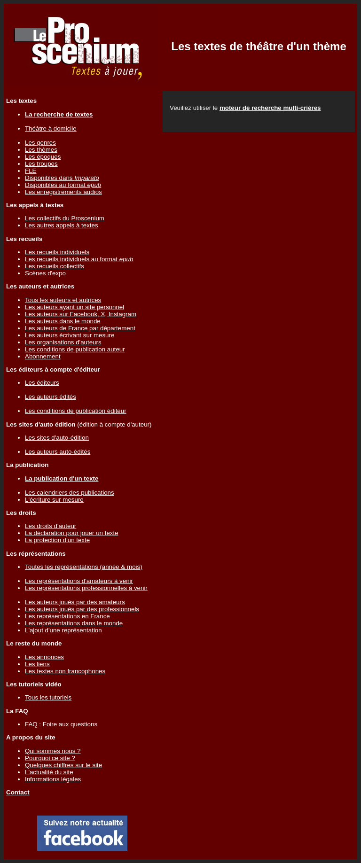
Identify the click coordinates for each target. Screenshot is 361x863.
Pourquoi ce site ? (50, 758)
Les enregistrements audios (63, 191)
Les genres (40, 142)
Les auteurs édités (50, 396)
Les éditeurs (42, 382)
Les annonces (44, 657)
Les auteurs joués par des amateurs (75, 602)
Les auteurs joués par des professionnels (82, 609)
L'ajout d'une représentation (63, 630)
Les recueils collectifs (54, 266)
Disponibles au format (63, 184)
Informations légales (53, 779)
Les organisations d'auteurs (63, 342)
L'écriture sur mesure (54, 499)
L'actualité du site (49, 772)
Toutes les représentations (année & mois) (83, 566)
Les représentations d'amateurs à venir (79, 580)
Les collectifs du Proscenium (64, 218)
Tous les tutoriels (48, 697)
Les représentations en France (67, 616)
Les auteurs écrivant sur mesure (69, 335)
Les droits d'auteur (50, 525)
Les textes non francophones (65, 671)
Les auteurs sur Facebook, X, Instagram (80, 314)
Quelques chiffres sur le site (63, 765)
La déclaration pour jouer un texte (71, 532)
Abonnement (43, 356)
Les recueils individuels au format (79, 259)
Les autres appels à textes (61, 225)
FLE (30, 170)
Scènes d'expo (45, 273)
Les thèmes (41, 149)
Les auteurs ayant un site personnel (74, 307)
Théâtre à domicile (51, 128)
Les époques (43, 156)
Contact (18, 792)
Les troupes (41, 163)
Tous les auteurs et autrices (63, 299)
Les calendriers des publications (69, 492)
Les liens (37, 664)
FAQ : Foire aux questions (61, 724)
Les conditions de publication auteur (75, 349)
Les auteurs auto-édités (57, 451)
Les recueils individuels (57, 252)
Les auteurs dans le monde (63, 321)
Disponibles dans (62, 177)
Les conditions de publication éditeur (75, 410)
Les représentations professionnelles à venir (86, 587)
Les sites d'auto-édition (57, 437)
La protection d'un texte (57, 540)
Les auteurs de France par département (80, 328)
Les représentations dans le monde (74, 623)
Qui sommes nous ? (53, 750)
